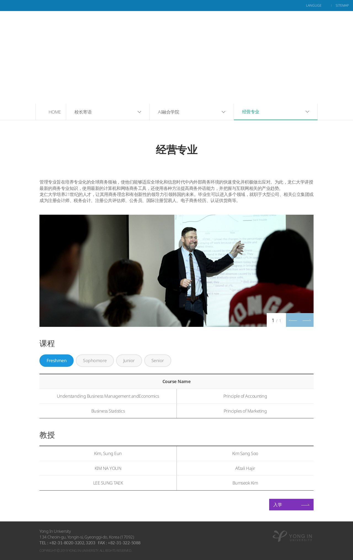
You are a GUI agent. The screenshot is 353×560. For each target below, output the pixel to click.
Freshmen (56, 360)
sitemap (342, 5)
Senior (157, 360)
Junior (129, 360)
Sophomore (95, 360)
